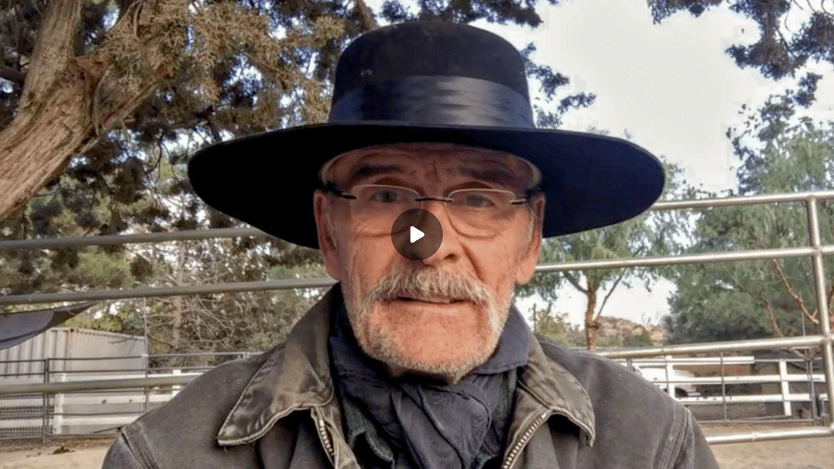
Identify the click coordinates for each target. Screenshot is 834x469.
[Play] (417, 234)
